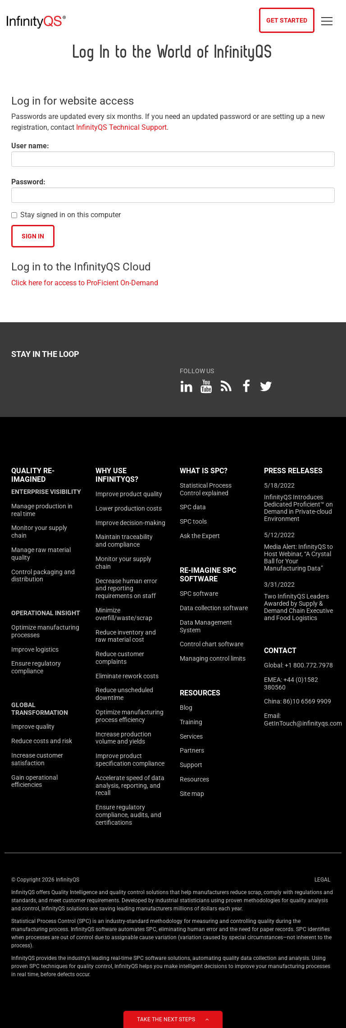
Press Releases (293, 470)
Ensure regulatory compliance (36, 667)
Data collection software (214, 608)
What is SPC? (204, 470)
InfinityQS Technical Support (121, 127)
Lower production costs (129, 508)
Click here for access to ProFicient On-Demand (84, 283)
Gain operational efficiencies (34, 781)
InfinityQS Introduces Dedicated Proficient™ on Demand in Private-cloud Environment (298, 507)
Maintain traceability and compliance (124, 540)
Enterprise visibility (46, 491)
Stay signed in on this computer (70, 214)
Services (191, 736)
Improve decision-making (130, 522)
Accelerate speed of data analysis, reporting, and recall (130, 785)
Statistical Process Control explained (206, 489)
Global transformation (39, 708)
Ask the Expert (200, 535)
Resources (200, 693)
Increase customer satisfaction (37, 759)
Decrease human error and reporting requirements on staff (126, 588)
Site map (192, 793)
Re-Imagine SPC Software (208, 574)
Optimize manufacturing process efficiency (130, 715)
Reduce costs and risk (41, 741)
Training (191, 722)
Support (191, 764)
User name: (30, 146)
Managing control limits (213, 658)
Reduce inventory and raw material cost (126, 636)
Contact (280, 650)
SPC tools (193, 521)
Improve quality (33, 726)
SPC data (193, 507)
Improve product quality (129, 494)
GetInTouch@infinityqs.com (303, 723)
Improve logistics (35, 649)
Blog (186, 707)
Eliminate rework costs (127, 676)
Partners (192, 750)
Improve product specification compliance (130, 759)
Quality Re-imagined (33, 475)
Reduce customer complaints (120, 657)
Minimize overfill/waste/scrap (124, 614)
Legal (322, 880)
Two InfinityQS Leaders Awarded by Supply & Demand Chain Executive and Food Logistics (298, 607)
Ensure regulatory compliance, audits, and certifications (128, 815)
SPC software (199, 593)
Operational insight (45, 613)
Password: (28, 182)
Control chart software (211, 644)
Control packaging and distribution (43, 575)
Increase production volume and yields (123, 738)
